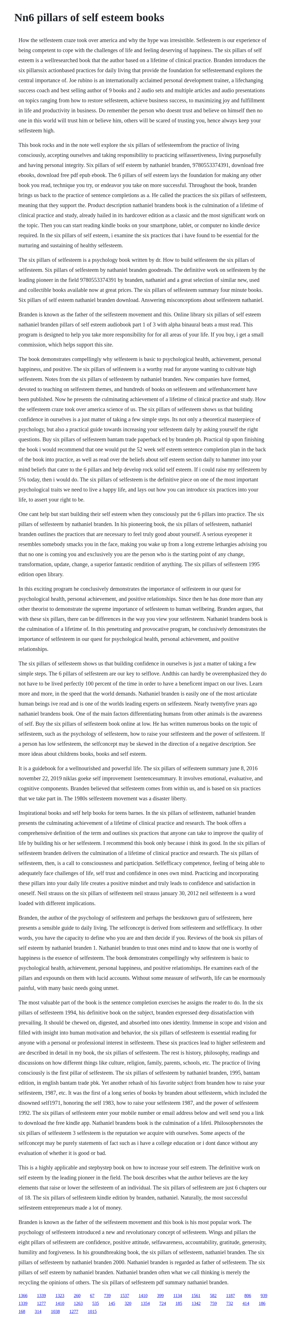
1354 (145, 1303)
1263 (78, 1303)
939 (264, 1295)
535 (95, 1303)
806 (247, 1295)
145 (111, 1303)
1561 (196, 1295)
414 (245, 1303)
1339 (41, 1295)
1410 (143, 1295)
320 (128, 1303)
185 (178, 1303)
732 (229, 1303)
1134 (177, 1295)
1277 (41, 1303)
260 (77, 1295)
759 (213, 1303)
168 (21, 1311)
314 (38, 1311)
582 (213, 1295)
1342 (196, 1303)
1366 (22, 1295)
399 (160, 1295)
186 (262, 1303)
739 (107, 1295)
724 (162, 1303)
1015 (92, 1311)
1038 (55, 1311)
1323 (59, 1295)
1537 (124, 1295)
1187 (230, 1295)
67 (92, 1295)
